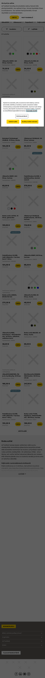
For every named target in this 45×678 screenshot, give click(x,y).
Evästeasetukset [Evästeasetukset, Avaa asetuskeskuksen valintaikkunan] (21, 116)
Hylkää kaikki (13, 121)
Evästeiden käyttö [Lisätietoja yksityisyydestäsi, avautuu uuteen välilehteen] (32, 111)
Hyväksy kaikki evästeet (29, 121)
